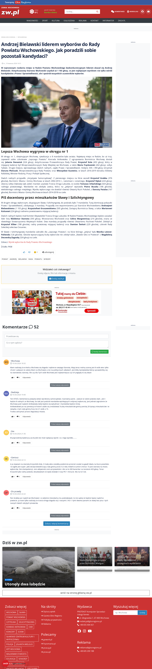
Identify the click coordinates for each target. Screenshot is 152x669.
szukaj (142, 608)
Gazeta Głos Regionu (52, 611)
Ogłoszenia (69, 20)
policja (9, 639)
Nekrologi (132, 11)
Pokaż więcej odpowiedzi (60, 380)
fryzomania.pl (49, 639)
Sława (22, 608)
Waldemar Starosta (16, 649)
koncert (10, 627)
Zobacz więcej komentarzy (56, 519)
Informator (108, 20)
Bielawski (22, 254)
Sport (45, 20)
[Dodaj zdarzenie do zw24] (15, 663)
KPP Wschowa (13, 644)
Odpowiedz (27, 373)
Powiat (5, 254)
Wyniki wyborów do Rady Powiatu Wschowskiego (30, 244)
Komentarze (118, 11)
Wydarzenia (22, 37)
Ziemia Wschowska (8, 37)
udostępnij (105, 64)
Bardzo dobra (50, 12)
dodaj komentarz (99, 347)
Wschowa (11, 608)
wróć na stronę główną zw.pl (76, 588)
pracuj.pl (47, 643)
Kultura (55, 20)
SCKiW (21, 627)
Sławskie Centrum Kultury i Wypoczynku (20, 633)
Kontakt (94, 20)
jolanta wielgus (24, 639)
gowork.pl (47, 635)
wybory (47, 254)
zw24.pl (121, 20)
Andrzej (13, 254)
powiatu (38, 254)
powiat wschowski (15, 612)
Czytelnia (11, 617)
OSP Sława (32, 664)
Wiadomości (32, 20)
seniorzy (23, 654)
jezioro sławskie (14, 659)
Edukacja (10, 654)
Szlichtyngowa (26, 617)
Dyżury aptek (49, 607)
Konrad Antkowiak (16, 622)
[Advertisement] (133, 80)
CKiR (31, 622)
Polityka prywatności (52, 615)
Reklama (82, 20)
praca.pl (47, 647)
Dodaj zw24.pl (56, 274)
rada (30, 254)
